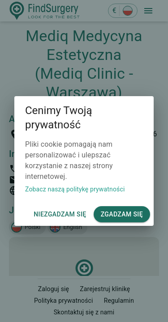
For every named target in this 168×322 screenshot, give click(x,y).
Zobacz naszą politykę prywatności (75, 189)
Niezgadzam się (60, 214)
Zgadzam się (122, 214)
